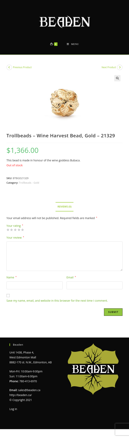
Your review (15, 237)
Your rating (14, 225)
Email (71, 277)
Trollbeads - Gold (29, 182)
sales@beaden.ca (29, 390)
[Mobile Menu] (72, 44)
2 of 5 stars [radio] (11, 229)
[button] (117, 78)
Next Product (109, 67)
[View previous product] (9, 67)
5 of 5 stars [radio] (22, 229)
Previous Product (22, 67)
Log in (13, 409)
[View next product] (120, 67)
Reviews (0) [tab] (64, 206)
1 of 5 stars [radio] (7, 229)
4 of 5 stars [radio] (19, 229)
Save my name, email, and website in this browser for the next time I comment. (57, 300)
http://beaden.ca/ (20, 395)
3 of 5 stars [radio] (15, 229)
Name (11, 277)
